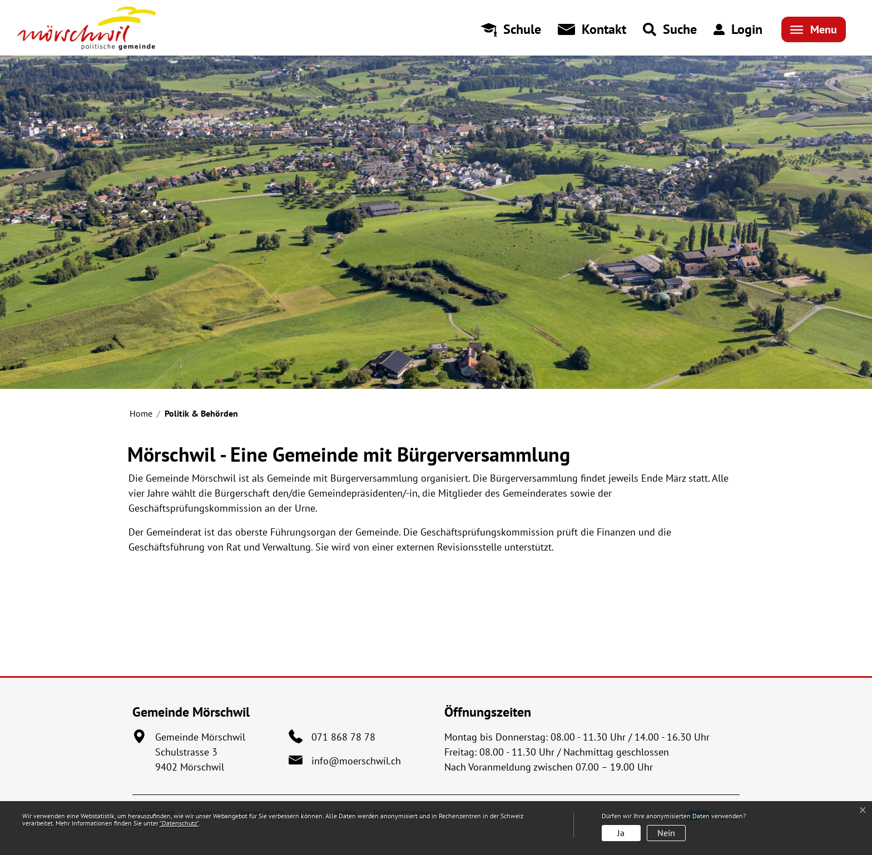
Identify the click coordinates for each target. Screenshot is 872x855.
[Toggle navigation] (814, 29)
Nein (666, 832)
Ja (621, 832)
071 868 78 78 (343, 737)
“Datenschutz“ (179, 823)
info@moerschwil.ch (356, 760)
